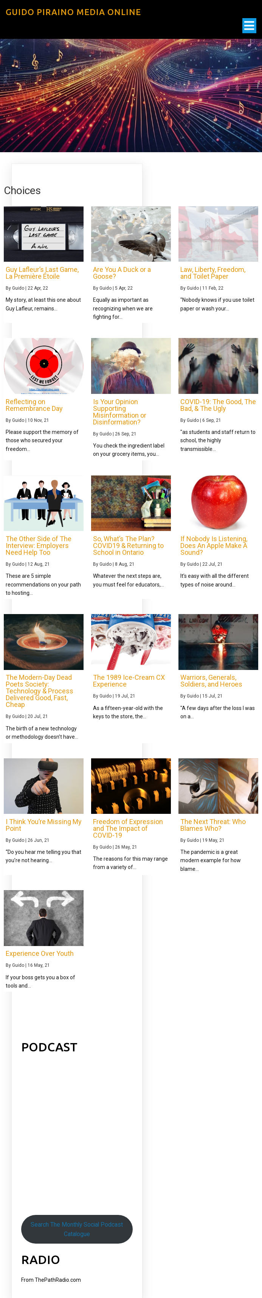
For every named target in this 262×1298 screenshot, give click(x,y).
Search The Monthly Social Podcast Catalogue (77, 1229)
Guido (18, 288)
